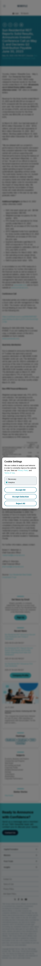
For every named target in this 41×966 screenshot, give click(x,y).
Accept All (20, 490)
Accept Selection (20, 497)
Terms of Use (9, 473)
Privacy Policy (23, 470)
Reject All (20, 503)
